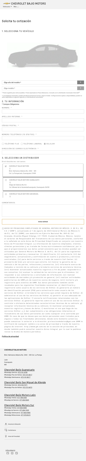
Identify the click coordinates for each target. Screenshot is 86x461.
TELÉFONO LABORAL (32, 144)
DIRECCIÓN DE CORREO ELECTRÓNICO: (19, 149)
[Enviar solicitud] (43, 221)
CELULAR (50, 144)
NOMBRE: (6, 108)
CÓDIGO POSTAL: (9, 125)
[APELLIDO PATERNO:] (43, 120)
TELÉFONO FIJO (12, 144)
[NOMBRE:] (43, 111)
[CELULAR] (45, 144)
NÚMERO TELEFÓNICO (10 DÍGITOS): (18, 134)
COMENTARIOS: (9, 203)
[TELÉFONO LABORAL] (22, 144)
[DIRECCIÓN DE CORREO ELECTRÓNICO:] (43, 152)
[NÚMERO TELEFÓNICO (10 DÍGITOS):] (43, 138)
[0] (3, 228)
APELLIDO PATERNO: (11, 116)
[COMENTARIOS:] (43, 210)
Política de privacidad (10, 336)
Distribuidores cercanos (14, 161)
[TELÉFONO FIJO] (3, 144)
